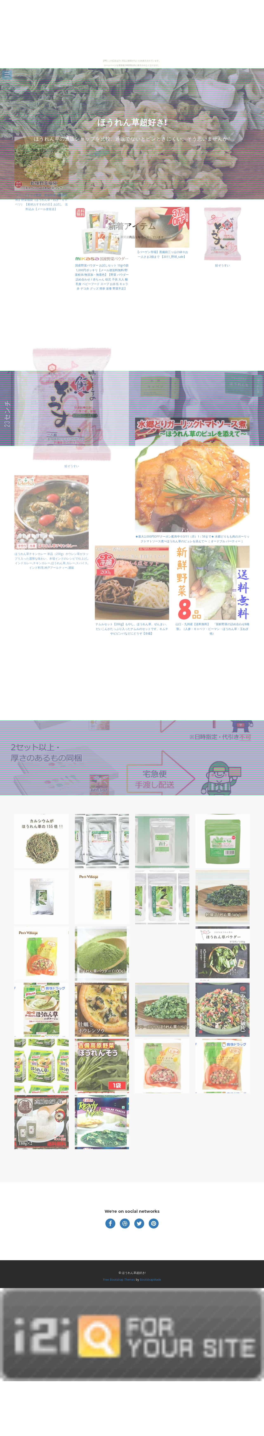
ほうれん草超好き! (132, 122)
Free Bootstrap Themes (119, 1279)
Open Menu (7, 75)
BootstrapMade (150, 1279)
